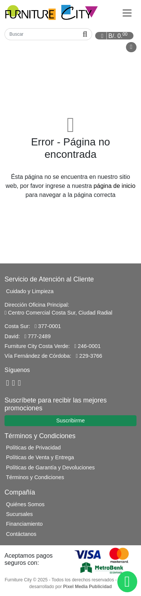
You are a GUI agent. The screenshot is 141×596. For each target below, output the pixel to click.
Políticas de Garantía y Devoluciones (50, 467)
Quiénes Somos (25, 504)
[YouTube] (14, 383)
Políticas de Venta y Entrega (40, 457)
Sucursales (19, 514)
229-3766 (89, 356)
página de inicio (114, 186)
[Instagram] (20, 383)
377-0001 (48, 326)
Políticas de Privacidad (33, 448)
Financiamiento (24, 524)
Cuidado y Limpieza (29, 291)
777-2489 (37, 336)
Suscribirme (70, 421)
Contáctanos (21, 534)
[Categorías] (127, 12)
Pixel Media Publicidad (87, 586)
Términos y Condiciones (35, 477)
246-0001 (87, 346)
